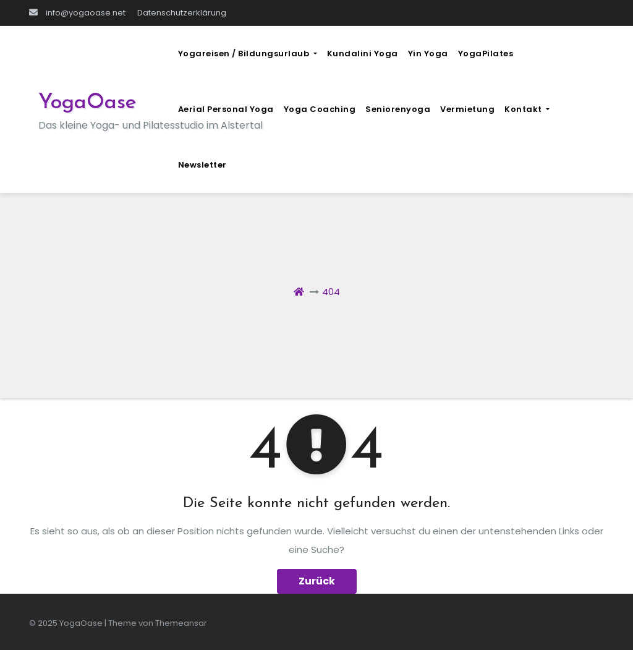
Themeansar (181, 623)
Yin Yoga (428, 53)
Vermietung (467, 109)
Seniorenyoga (397, 109)
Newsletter (202, 165)
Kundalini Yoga (362, 53)
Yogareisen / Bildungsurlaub (247, 53)
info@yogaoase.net (77, 13)
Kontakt (527, 109)
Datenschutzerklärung (181, 13)
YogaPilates (486, 53)
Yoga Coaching (320, 109)
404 (331, 291)
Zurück (317, 581)
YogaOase (87, 103)
